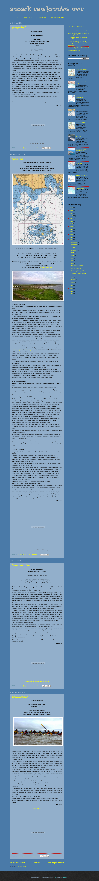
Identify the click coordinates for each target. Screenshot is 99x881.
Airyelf (55, 877)
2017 (71, 231)
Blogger (65, 877)
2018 (71, 229)
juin (72, 258)
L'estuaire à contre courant (20, 697)
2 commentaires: (32, 554)
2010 (71, 294)
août (72, 252)
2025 (71, 210)
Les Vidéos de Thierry (74, 50)
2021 (71, 221)
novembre (74, 244)
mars (72, 277)
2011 (71, 291)
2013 (71, 286)
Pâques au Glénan (17, 159)
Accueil (15, 18)
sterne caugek (28, 350)
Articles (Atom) (21, 866)
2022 (71, 218)
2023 (71, 216)
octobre (73, 247)
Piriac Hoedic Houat (81, 175)
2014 (71, 239)
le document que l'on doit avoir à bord (78, 47)
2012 (71, 288)
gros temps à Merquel (18, 27)
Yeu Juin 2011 (80, 188)
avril (72, 263)
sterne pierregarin (17, 350)
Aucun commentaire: (34, 148)
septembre (74, 250)
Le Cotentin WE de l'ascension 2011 (81, 149)
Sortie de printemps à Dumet (21, 565)
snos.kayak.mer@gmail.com (76, 26)
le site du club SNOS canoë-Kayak (77, 31)
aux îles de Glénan (46, 267)
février (73, 279)
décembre (74, 242)
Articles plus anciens (56, 863)
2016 (71, 234)
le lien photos (37, 808)
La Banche (79, 163)
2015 (71, 237)
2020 (71, 223)
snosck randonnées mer (47, 9)
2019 (71, 226)
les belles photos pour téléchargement (37, 681)
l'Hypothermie (71, 45)
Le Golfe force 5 (80, 122)
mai (72, 260)
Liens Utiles (27, 18)
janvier (73, 282)
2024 (71, 213)
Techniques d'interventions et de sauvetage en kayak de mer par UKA (78, 42)
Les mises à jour (57, 18)
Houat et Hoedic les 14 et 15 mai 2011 (82, 96)
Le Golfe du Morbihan (82, 69)
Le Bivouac (41, 18)
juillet (72, 255)
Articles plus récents (17, 863)
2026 (71, 207)
